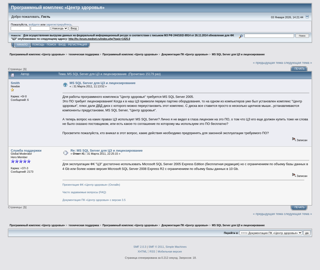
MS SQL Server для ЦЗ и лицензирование (103, 83)
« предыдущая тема (268, 63)
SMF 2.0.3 (140, 246)
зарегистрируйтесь (59, 24)
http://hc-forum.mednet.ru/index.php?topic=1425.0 (99, 39)
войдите (34, 24)
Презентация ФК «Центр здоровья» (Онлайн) (91, 184)
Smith (15, 83)
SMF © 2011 (156, 246)
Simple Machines (176, 246)
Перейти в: (231, 232)
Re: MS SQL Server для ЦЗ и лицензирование (106, 150)
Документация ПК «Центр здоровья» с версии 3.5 (94, 199)
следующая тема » (298, 63)
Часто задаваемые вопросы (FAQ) (84, 192)
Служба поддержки (26, 150)
